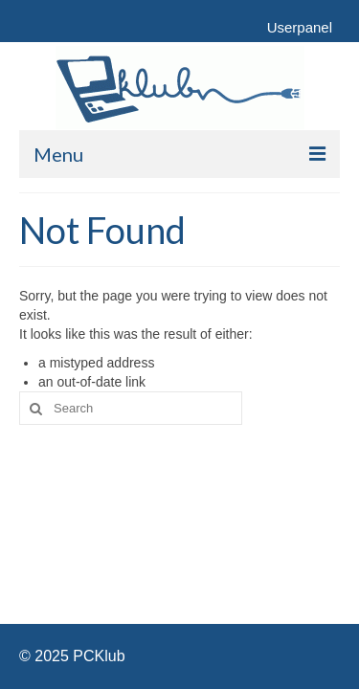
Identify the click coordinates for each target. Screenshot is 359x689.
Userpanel (299, 27)
